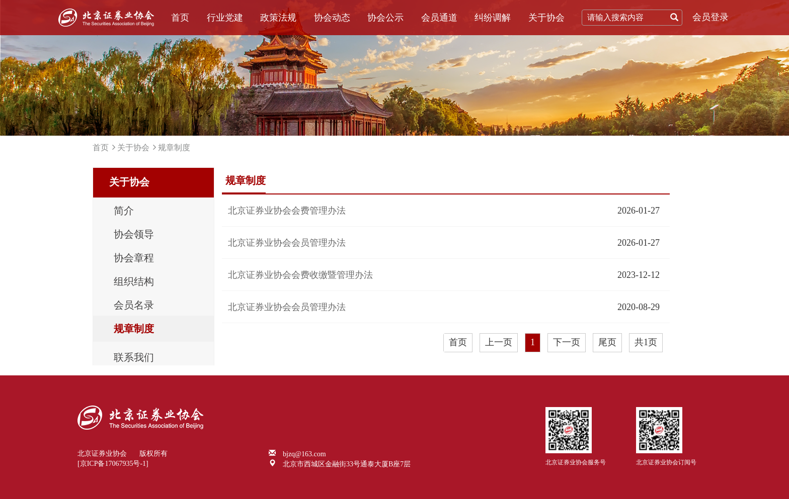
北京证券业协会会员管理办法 (287, 243)
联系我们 (134, 357)
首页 (180, 18)
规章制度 (174, 147)
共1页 (646, 342)
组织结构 (134, 281)
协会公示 (385, 18)
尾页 (607, 342)
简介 (124, 210)
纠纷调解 (493, 18)
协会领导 (134, 234)
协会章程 (134, 257)
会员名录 (134, 305)
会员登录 (710, 17)
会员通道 (439, 18)
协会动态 (332, 18)
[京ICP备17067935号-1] (112, 463)
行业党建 (225, 18)
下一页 (566, 342)
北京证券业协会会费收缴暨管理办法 (300, 275)
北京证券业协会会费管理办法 (287, 211)
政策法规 (278, 18)
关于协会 (546, 18)
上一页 (498, 342)
